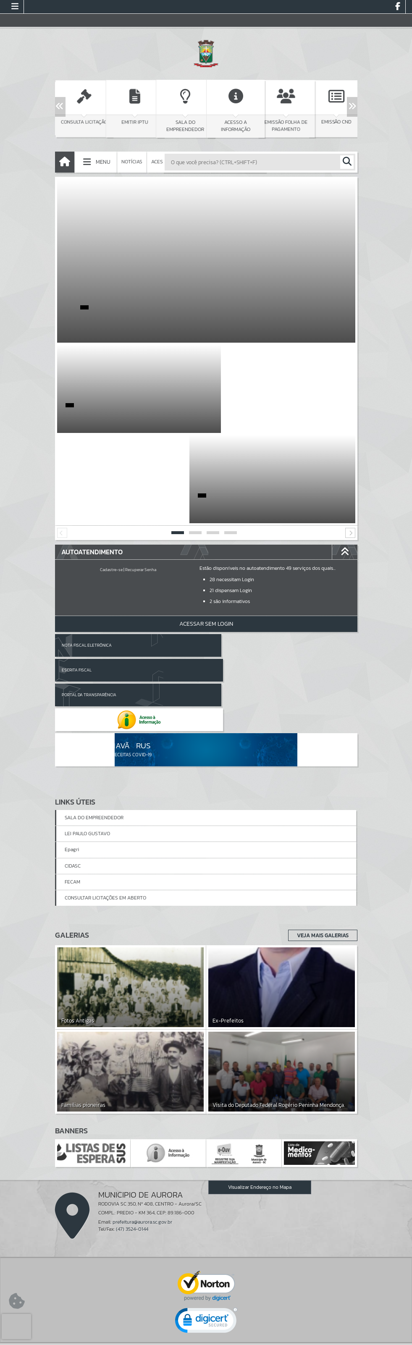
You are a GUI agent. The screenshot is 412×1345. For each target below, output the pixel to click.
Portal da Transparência (89, 580)
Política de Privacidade (206, 1336)
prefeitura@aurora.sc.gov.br (142, 1081)
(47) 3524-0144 (132, 1089)
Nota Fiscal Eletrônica (87, 555)
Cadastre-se (111, 479)
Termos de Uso (206, 1330)
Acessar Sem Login (206, 533)
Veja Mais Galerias (320, 795)
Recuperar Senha (140, 479)
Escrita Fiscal (228, 555)
